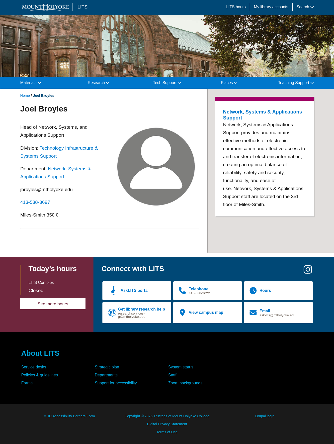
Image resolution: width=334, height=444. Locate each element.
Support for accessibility (116, 383)
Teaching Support (296, 83)
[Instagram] (308, 271)
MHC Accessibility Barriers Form (69, 416)
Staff (172, 375)
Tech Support (167, 83)
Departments (106, 375)
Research (98, 83)
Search (305, 7)
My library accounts (271, 7)
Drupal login (264, 416)
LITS (82, 6)
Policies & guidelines (39, 375)
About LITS (40, 353)
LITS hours (236, 7)
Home (25, 96)
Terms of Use (167, 432)
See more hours (53, 303)
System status (180, 367)
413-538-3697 (35, 202)
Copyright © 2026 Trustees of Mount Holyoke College (167, 416)
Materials (30, 83)
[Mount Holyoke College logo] (46, 7)
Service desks (33, 367)
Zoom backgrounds (185, 383)
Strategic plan (107, 367)
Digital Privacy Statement (167, 424)
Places (229, 83)
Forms (26, 383)
